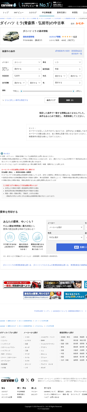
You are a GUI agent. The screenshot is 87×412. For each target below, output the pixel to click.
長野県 (82, 344)
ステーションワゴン (8, 347)
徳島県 (75, 357)
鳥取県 (75, 353)
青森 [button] (57, 69)
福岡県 (75, 360)
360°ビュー (19, 12)
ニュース (5, 394)
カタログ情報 (55, 37)
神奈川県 (83, 340)
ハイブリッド (5, 350)
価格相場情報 (28, 37)
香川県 (82, 357)
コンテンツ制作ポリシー (52, 394)
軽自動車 (4, 364)
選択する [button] (17, 69)
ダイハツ (28, 364)
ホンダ (27, 347)
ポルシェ (44, 354)
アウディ (44, 347)
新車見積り (62, 12)
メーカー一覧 (21, 18)
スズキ (27, 361)
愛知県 (75, 347)
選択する (58, 83)
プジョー (44, 357)
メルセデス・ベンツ (48, 337)
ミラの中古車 (57, 18)
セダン (3, 337)
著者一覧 (66, 394)
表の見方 (5, 153)
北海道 (75, 337)
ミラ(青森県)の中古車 (69, 18)
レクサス (28, 340)
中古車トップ (11, 18)
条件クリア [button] (51, 100)
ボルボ (43, 367)
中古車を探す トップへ (42, 311)
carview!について (50, 391)
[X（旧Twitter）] (27, 380)
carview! (2, 18)
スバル (27, 357)
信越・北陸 (64, 344)
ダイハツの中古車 (46, 18)
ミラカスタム (39, 326)
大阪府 (75, 350)
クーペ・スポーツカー (8, 357)
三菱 (26, 350)
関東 (62, 340)
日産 (26, 344)
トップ (5, 12)
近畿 (62, 350)
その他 (3, 367)
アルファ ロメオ (47, 364)
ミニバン (4, 340)
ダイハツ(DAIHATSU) (25, 321)
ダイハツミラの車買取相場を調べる (17, 265)
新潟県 (75, 344)
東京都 (75, 340)
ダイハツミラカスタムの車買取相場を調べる (51, 265)
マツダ (27, 354)
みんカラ (34, 394)
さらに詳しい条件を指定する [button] (16, 100)
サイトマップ (75, 394)
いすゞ (27, 367)
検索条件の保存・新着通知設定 (69, 51)
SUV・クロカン (6, 354)
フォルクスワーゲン (48, 344)
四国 (62, 357)
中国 (62, 353)
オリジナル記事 (7, 397)
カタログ (33, 12)
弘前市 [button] (17, 76)
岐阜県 (82, 347)
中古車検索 (46, 12)
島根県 (82, 353)
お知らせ (69, 391)
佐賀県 (82, 360)
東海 (62, 347)
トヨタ (27, 337)
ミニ (42, 350)
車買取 (75, 12)
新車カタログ (12, 321)
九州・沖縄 (64, 360)
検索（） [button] (70, 100)
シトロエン (44, 361)
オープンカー (5, 361)
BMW (43, 340)
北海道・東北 (65, 337)
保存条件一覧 (76, 54)
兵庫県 (82, 350)
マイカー (34, 391)
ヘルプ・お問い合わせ (51, 397)
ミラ (36, 321)
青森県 (82, 337)
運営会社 (61, 391)
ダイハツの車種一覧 (32, 18)
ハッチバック (5, 344)
